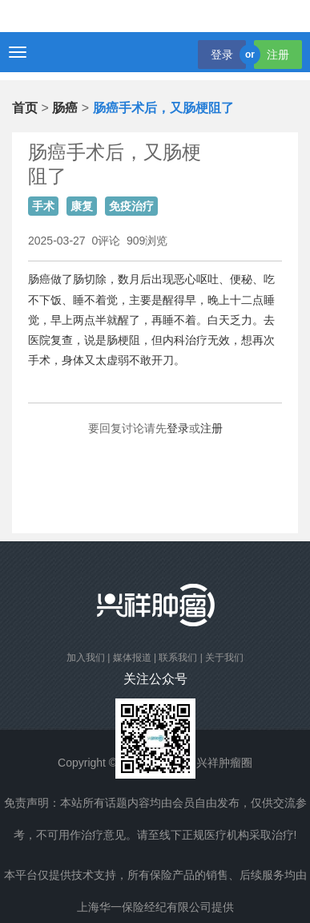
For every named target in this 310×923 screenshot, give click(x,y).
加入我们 (85, 657)
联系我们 (178, 657)
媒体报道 (132, 657)
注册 (278, 54)
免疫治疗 (131, 206)
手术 (43, 206)
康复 (81, 206)
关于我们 (224, 657)
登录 (222, 54)
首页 (25, 108)
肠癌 (65, 108)
